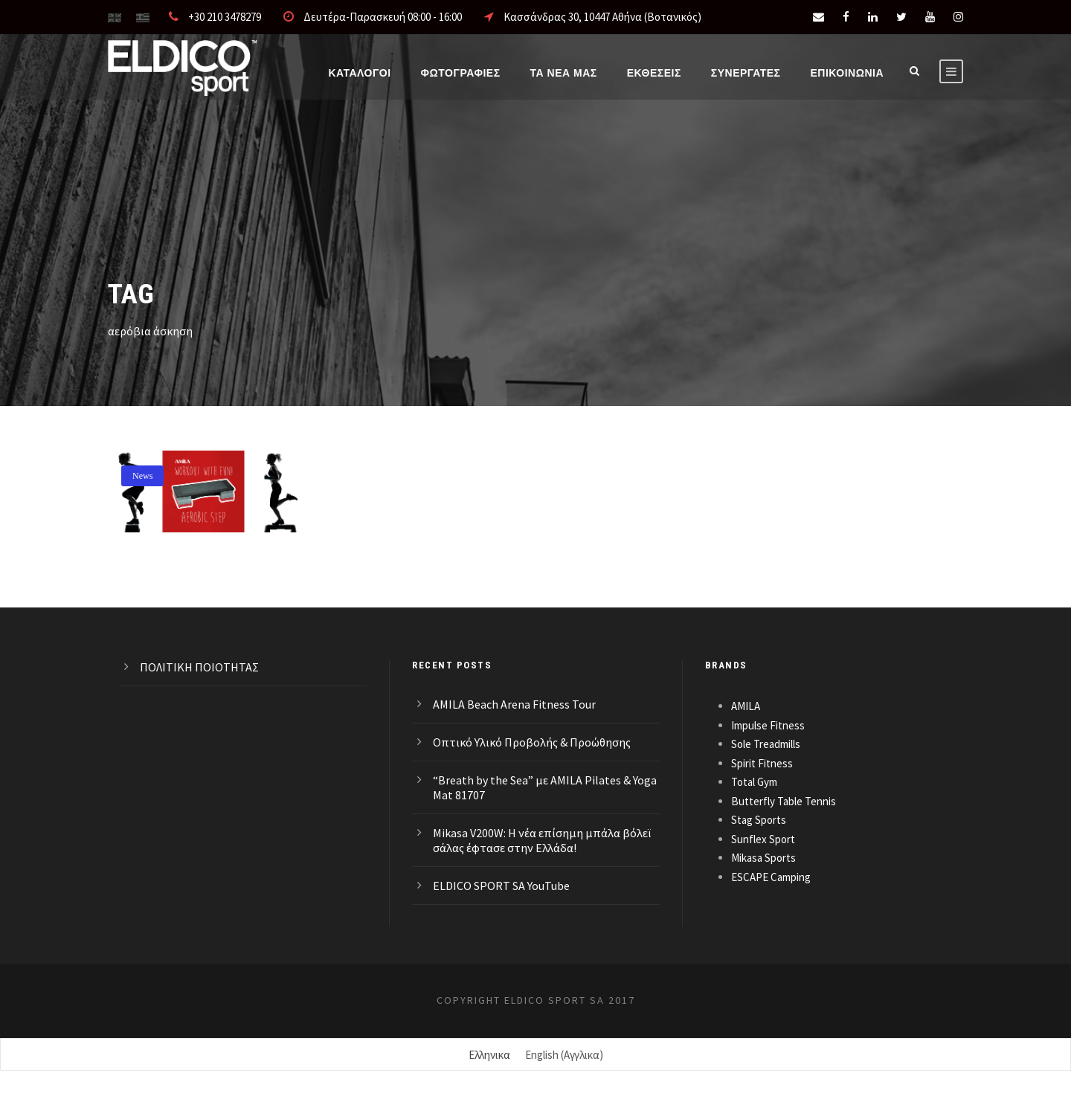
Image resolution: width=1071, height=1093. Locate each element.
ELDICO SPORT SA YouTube (501, 885)
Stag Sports (758, 820)
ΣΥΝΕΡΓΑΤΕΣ (746, 73)
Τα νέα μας (563, 73)
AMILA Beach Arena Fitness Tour (514, 704)
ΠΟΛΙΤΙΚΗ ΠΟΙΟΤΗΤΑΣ (199, 667)
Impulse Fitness (768, 725)
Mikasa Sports (763, 858)
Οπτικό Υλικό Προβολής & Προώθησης (532, 742)
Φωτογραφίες (461, 73)
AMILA (745, 706)
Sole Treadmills (765, 744)
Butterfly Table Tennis (783, 801)
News (142, 476)
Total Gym (754, 782)
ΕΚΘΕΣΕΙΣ (654, 73)
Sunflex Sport (763, 839)
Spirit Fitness (762, 763)
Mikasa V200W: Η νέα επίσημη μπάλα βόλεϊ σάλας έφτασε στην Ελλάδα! (542, 840)
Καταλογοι (359, 73)
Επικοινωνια (847, 73)
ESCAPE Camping (771, 877)
